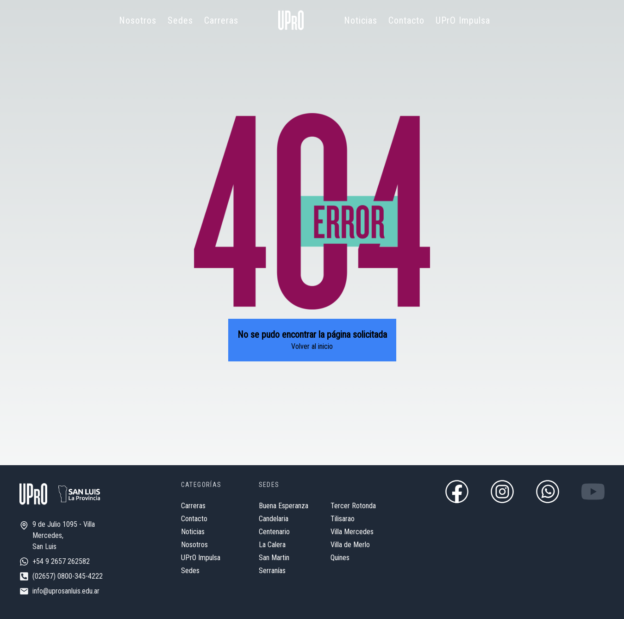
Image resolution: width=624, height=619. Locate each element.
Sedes (180, 20)
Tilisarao (343, 518)
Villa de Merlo (350, 544)
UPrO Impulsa (463, 20)
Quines (340, 557)
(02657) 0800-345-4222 (67, 576)
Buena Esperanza (283, 505)
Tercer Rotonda (353, 505)
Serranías (272, 570)
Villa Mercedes (352, 531)
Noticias (360, 20)
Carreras (221, 20)
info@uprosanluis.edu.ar (66, 591)
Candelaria (273, 518)
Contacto (406, 20)
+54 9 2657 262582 (61, 561)
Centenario (274, 531)
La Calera (272, 544)
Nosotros (137, 20)
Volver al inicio (312, 346)
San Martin (274, 557)
